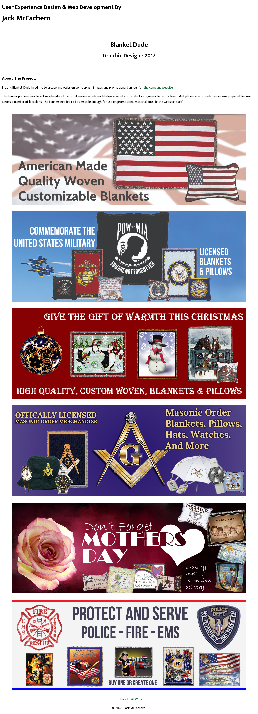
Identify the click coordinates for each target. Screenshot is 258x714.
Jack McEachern (26, 18)
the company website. (158, 87)
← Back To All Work (129, 699)
